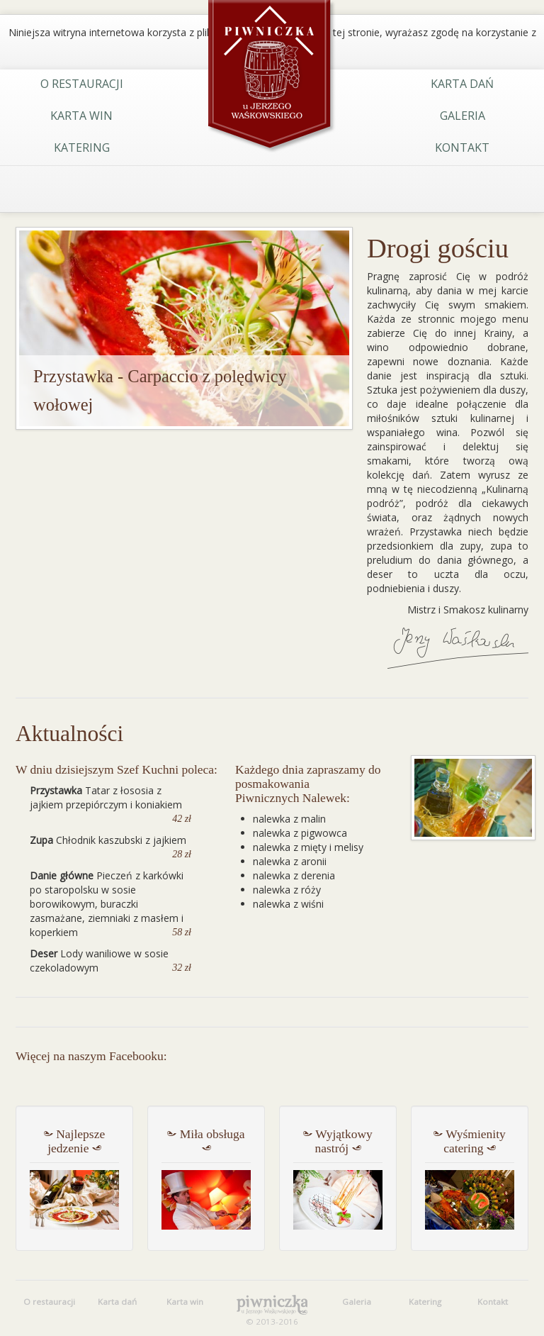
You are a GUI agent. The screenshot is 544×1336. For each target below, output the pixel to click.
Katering (82, 147)
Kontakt (462, 147)
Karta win (81, 115)
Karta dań (462, 83)
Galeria (462, 115)
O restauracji (81, 83)
